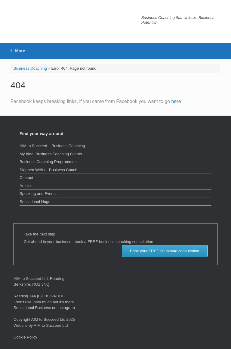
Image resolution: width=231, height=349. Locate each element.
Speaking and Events (38, 193)
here (176, 101)
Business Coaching (30, 68)
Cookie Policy (25, 337)
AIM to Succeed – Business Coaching (52, 146)
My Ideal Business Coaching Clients (51, 154)
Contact (26, 177)
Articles (26, 186)
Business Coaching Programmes (48, 161)
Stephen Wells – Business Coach (48, 170)
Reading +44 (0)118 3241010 (39, 296)
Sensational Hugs (35, 201)
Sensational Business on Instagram (44, 307)
